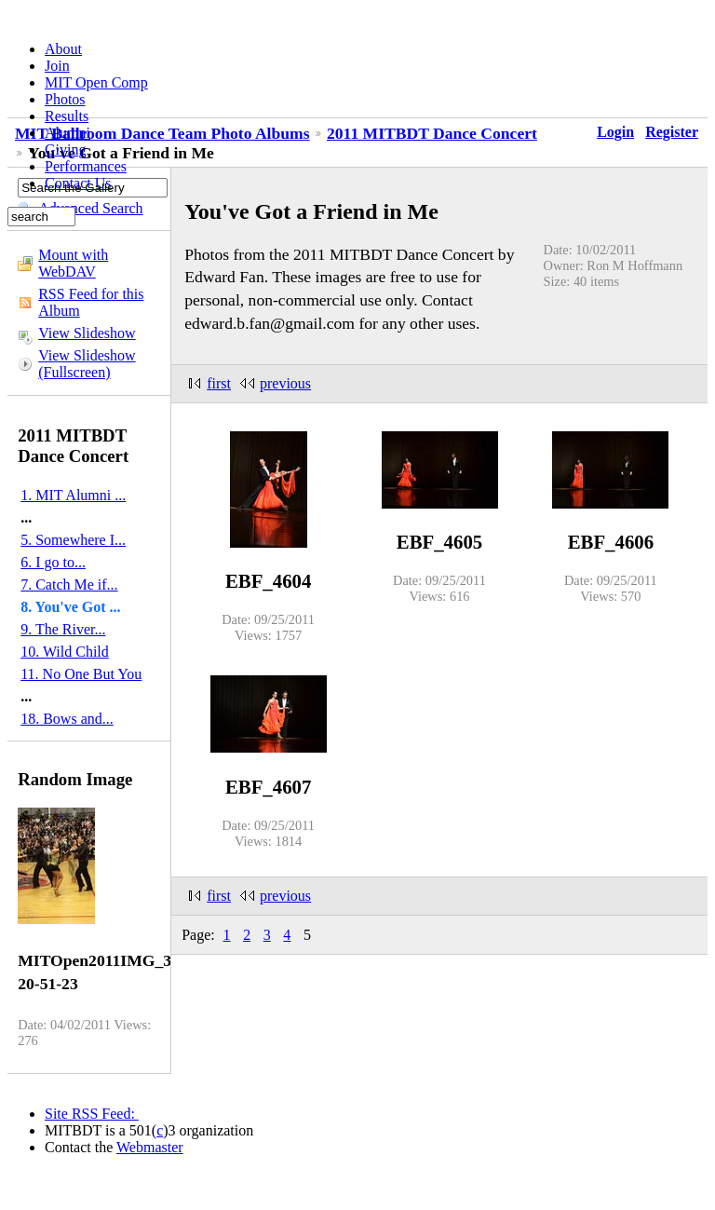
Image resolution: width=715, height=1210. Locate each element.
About (63, 49)
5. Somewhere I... (73, 540)
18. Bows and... (67, 719)
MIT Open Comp (96, 82)
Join (57, 66)
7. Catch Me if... (68, 584)
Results (66, 116)
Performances (86, 166)
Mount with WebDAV (73, 263)
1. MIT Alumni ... (73, 495)
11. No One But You (81, 674)
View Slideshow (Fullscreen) (86, 363)
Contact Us (78, 183)
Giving (65, 149)
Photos (65, 99)
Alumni (67, 133)
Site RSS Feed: (92, 1114)
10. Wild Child (64, 651)
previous (285, 383)
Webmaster (149, 1147)
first (219, 383)
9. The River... (62, 629)
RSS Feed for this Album (90, 302)
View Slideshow (86, 333)
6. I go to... (53, 562)
